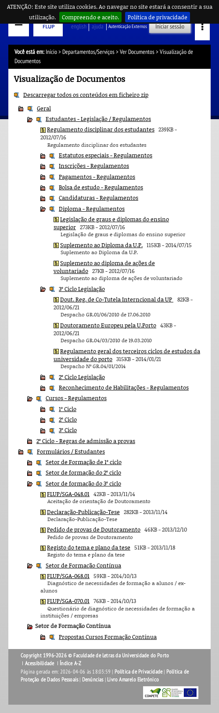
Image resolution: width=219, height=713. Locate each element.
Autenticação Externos (127, 26)
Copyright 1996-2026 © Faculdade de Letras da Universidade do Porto (95, 655)
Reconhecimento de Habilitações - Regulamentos (124, 387)
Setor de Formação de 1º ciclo (84, 462)
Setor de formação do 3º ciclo (83, 483)
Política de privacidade (157, 17)
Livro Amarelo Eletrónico (133, 679)
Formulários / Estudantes (71, 451)
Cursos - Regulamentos (76, 398)
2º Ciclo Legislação (82, 377)
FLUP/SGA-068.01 (68, 576)
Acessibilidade (39, 663)
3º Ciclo (68, 430)
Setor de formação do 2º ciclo (83, 472)
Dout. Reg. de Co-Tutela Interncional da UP (116, 299)
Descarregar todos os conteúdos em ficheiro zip (85, 95)
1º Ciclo (67, 409)
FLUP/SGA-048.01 (68, 494)
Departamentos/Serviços (88, 52)
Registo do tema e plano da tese (88, 547)
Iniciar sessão (169, 26)
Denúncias (93, 679)
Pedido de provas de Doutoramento (93, 529)
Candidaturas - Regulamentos (98, 198)
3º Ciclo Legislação (82, 289)
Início (51, 52)
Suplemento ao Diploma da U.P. (101, 245)
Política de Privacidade (139, 671)
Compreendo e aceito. (90, 17)
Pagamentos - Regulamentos (97, 177)
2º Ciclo (68, 419)
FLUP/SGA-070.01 (68, 601)
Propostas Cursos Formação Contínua (108, 637)
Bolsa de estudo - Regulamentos (101, 187)
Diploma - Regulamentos (92, 209)
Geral (44, 108)
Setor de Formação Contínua (83, 565)
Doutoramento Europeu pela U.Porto (108, 325)
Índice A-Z (70, 663)
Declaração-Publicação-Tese (83, 512)
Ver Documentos (137, 52)
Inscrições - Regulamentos (94, 166)
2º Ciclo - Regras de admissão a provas (85, 441)
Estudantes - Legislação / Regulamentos (98, 119)
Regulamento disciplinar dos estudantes (100, 129)
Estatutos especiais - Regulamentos (105, 155)
